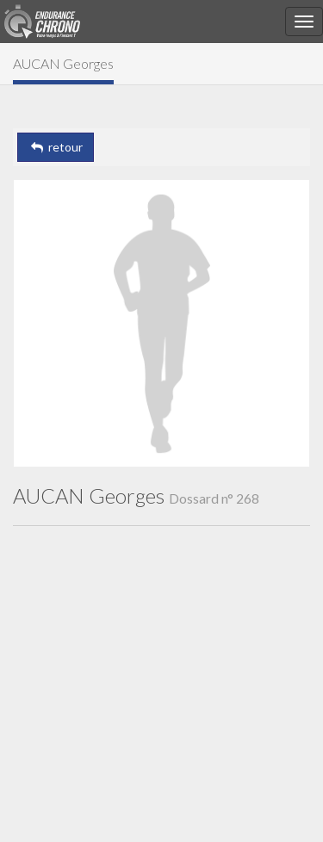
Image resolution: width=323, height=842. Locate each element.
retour (55, 146)
